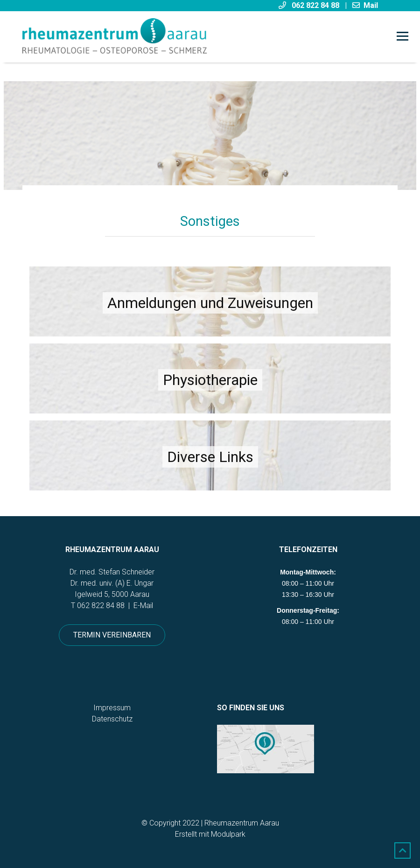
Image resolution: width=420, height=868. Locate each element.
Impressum (112, 707)
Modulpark (228, 834)
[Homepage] (172, 37)
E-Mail (143, 605)
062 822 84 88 (101, 605)
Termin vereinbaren (112, 634)
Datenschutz (112, 718)
